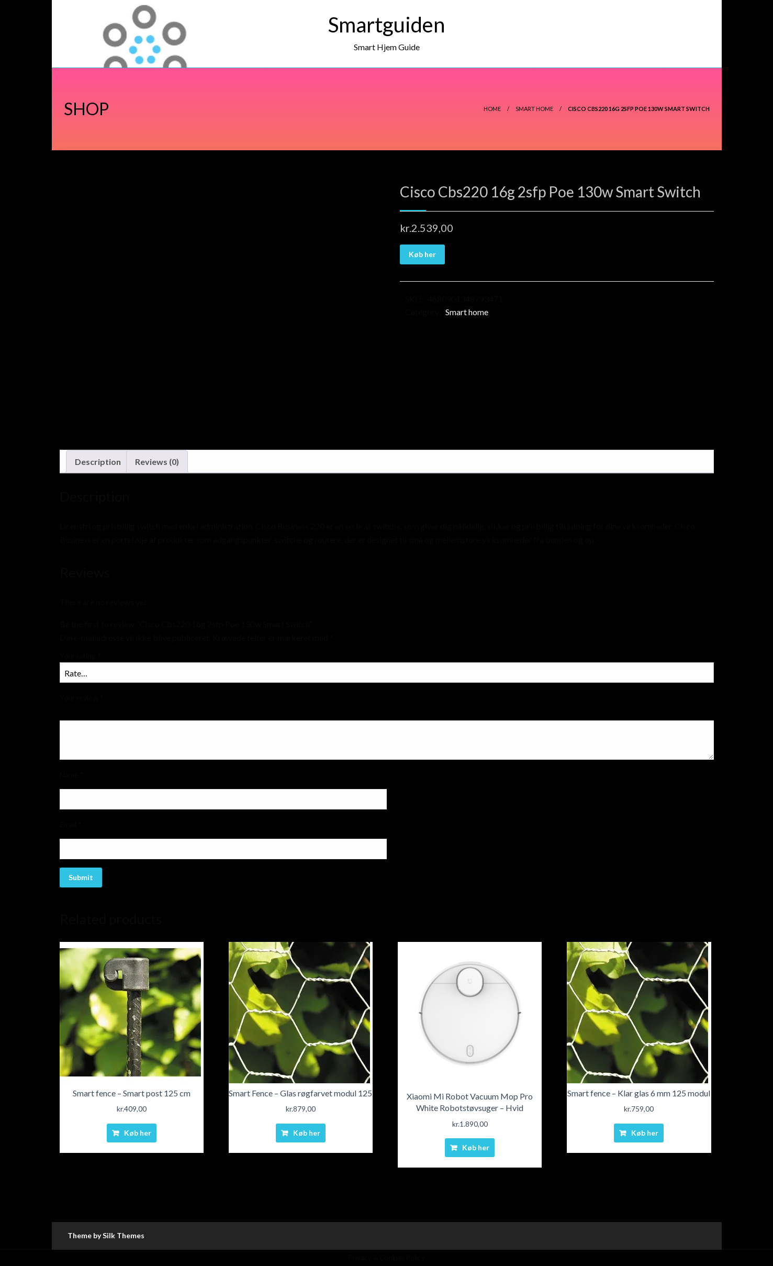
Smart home (534, 108)
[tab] (98, 461)
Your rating (80, 655)
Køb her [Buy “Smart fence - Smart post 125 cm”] (137, 1132)
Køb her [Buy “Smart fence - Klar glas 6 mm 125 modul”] (644, 1132)
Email (71, 824)
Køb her (422, 254)
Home (492, 108)
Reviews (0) (157, 462)
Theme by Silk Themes (106, 1235)
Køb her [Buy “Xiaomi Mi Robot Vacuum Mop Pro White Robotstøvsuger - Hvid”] (475, 1147)
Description (98, 462)
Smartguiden (386, 24)
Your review (82, 697)
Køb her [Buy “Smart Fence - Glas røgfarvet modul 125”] (306, 1132)
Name (72, 774)
